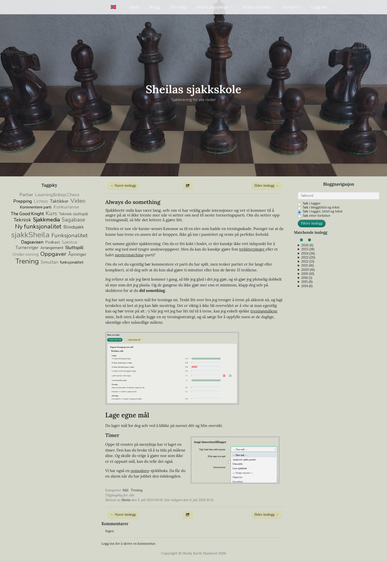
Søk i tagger (312, 203)
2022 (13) (307, 262)
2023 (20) (308, 258)
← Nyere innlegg (123, 185)
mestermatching (129, 255)
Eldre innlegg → (266, 185)
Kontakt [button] (290, 7)
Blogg (154, 7)
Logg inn (319, 7)
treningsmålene (263, 311)
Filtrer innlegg (311, 223)
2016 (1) (306, 278)
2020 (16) (308, 270)
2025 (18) (307, 249)
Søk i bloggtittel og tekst (321, 207)
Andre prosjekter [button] (213, 7)
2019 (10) (307, 274)
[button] (115, 7)
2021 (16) (307, 266)
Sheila (126, 500)
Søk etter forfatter (316, 216)
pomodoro (140, 470)
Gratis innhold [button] (256, 7)
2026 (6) (307, 245)
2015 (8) (307, 282)
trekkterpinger (252, 249)
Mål (125, 490)
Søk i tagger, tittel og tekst (323, 211)
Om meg (178, 7)
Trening (137, 490)
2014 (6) (307, 286)
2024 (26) (308, 254)
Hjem (134, 7)
